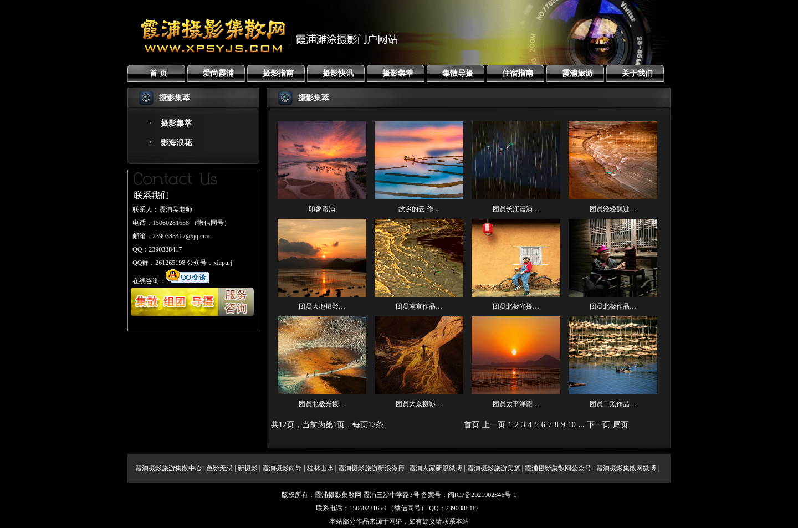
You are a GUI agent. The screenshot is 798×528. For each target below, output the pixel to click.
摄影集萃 (397, 73)
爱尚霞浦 (218, 73)
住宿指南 (517, 73)
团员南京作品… (419, 306)
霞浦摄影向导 (282, 468)
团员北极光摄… (516, 306)
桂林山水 (320, 468)
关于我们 (637, 73)
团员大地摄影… (322, 306)
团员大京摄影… (419, 404)
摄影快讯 (338, 73)
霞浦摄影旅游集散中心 (168, 468)
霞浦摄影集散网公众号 (558, 468)
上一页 (493, 425)
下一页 (598, 425)
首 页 (158, 73)
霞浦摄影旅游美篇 (493, 468)
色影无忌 (219, 468)
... (582, 425)
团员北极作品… (613, 306)
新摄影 (248, 468)
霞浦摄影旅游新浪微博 (371, 468)
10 (572, 425)
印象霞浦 (322, 209)
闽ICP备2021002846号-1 (482, 495)
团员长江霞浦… (516, 209)
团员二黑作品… (613, 404)
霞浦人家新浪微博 (435, 468)
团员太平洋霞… (516, 404)
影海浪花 (176, 143)
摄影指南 (278, 73)
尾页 (620, 425)
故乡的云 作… (419, 209)
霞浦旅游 (577, 73)
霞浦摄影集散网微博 (626, 468)
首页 (471, 425)
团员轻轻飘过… (613, 209)
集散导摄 (457, 73)
